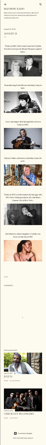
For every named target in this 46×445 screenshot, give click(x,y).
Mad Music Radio (14, 8)
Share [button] (6, 277)
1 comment (14, 418)
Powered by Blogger (23, 433)
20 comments (15, 381)
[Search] (40, 3)
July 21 (8, 376)
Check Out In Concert (19, 413)
